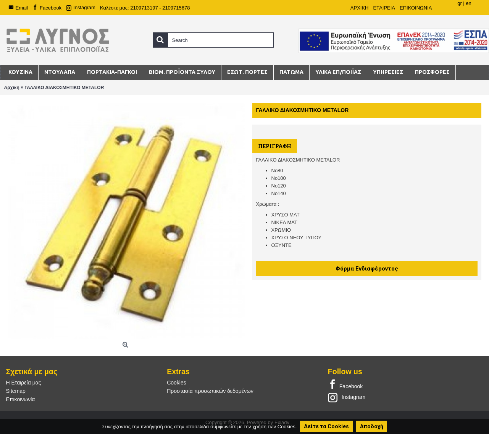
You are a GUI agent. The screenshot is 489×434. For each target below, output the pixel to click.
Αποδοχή (371, 426)
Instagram (346, 397)
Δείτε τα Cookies (326, 426)
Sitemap (16, 391)
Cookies (176, 383)
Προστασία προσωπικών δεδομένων (210, 391)
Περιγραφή (274, 146)
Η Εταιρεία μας (23, 383)
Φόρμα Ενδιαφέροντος (367, 268)
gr (459, 3)
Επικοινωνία (20, 399)
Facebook (345, 385)
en (468, 3)
